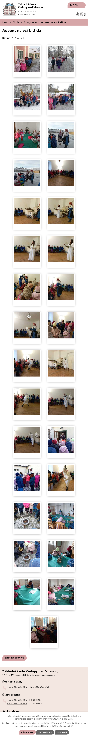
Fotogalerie (30, 21)
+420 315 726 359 (17, 686)
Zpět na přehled (14, 657)
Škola (16, 21)
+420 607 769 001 (38, 686)
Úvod (5, 21)
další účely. (68, 719)
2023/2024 (17, 37)
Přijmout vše (27, 732)
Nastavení (62, 732)
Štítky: (6, 37)
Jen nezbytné (45, 732)
